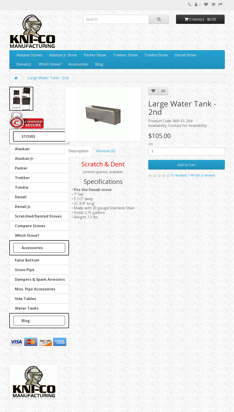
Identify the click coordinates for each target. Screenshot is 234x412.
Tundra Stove (156, 54)
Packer (20, 168)
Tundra (20, 187)
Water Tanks (26, 308)
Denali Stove (185, 54)
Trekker (21, 177)
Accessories (78, 64)
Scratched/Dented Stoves (37, 216)
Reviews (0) (105, 150)
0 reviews (179, 175)
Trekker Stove (125, 54)
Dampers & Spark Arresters (39, 279)
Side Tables (24, 298)
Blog (99, 64)
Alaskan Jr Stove (63, 54)
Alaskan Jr (23, 158)
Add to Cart (186, 164)
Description (78, 150)
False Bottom (26, 260)
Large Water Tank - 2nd (48, 77)
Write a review (202, 175)
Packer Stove (95, 54)
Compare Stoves (29, 225)
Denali (20, 196)
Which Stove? (50, 64)
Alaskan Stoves (29, 54)
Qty (150, 144)
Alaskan (21, 148)
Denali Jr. (24, 64)
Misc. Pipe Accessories (34, 289)
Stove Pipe (23, 269)
